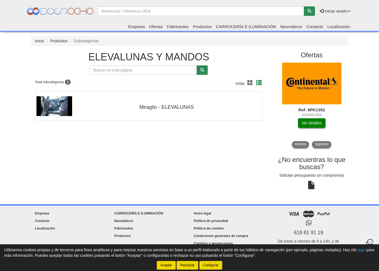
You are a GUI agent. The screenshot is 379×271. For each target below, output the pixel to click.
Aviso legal (202, 213)
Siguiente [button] (322, 144)
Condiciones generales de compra (221, 236)
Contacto (314, 26)
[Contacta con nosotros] (369, 243)
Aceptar (166, 265)
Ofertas (156, 26)
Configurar (211, 265)
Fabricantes (178, 26)
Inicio (39, 41)
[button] (250, 83)
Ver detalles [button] (312, 123)
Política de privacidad (211, 221)
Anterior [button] (300, 144)
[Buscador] (201, 11)
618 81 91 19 (308, 232)
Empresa (136, 26)
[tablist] (311, 105)
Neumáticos (291, 26)
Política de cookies (209, 228)
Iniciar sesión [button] (335, 11)
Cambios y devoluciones (213, 243)
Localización (338, 26)
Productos (202, 26)
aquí (361, 250)
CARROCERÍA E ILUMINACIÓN (246, 26)
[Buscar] (309, 11)
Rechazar (187, 265)
